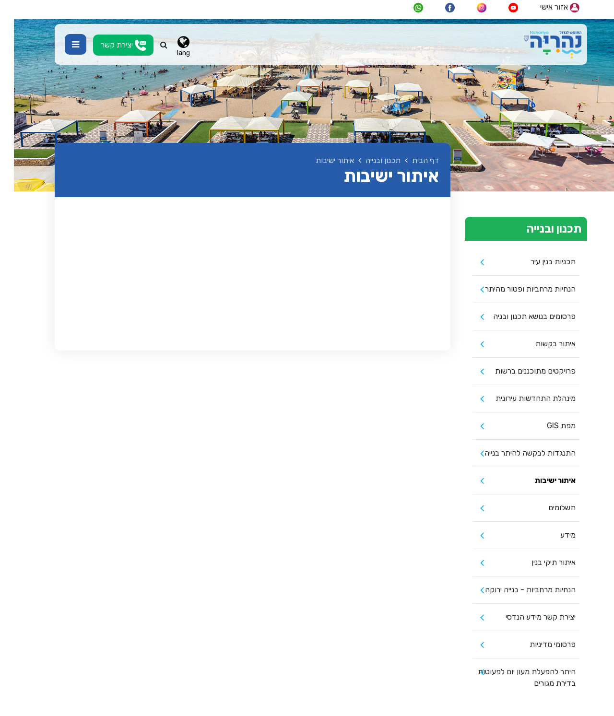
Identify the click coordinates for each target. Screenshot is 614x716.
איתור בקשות (541, 343)
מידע (554, 535)
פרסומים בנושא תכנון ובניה (520, 316)
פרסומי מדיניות (539, 644)
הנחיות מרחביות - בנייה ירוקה (516, 589)
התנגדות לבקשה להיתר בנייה (516, 453)
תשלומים (548, 507)
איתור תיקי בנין (540, 562)
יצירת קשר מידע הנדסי (527, 617)
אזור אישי (546, 7)
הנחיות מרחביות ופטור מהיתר (516, 288)
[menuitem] (512, 262)
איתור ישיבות (541, 480)
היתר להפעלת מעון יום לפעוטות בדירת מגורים (513, 677)
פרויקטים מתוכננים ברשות (521, 371)
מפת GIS (547, 425)
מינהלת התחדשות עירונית (522, 398)
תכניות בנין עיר (539, 261)
